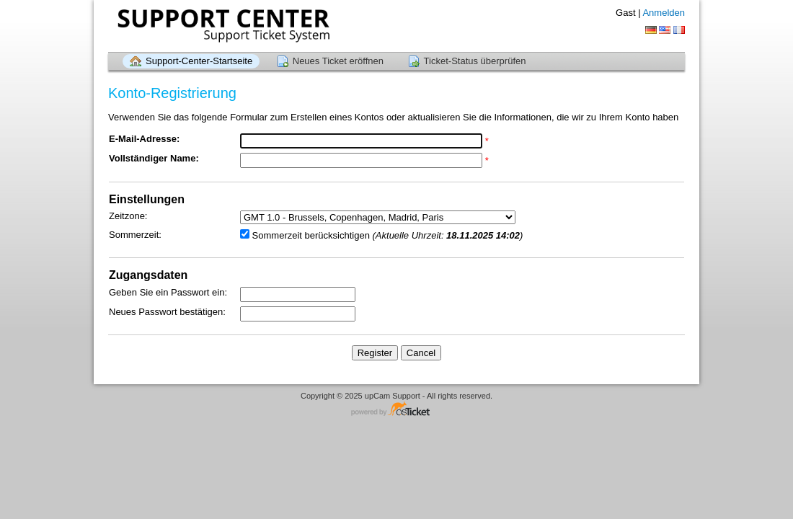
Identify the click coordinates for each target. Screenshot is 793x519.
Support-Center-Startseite (199, 61)
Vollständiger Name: (154, 158)
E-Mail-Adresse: (144, 138)
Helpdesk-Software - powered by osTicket (396, 410)
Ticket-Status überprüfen (475, 61)
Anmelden (663, 12)
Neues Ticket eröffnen (338, 61)
